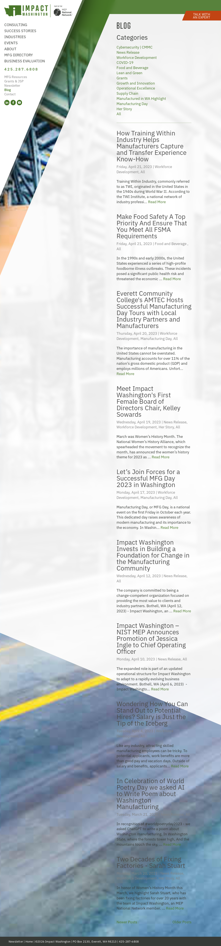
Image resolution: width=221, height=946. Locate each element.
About (10, 48)
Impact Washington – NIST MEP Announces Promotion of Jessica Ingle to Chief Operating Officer (151, 637)
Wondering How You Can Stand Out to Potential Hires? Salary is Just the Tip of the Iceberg (152, 713)
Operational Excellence (136, 88)
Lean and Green (129, 72)
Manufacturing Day (132, 103)
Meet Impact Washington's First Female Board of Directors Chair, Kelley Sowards (148, 400)
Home (29, 941)
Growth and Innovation (136, 83)
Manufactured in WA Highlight (141, 98)
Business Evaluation (24, 60)
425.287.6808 (21, 69)
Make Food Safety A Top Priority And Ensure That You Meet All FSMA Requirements (152, 225)
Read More (157, 201)
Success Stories (20, 30)
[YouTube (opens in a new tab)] (19, 102)
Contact (10, 94)
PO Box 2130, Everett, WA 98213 (95, 941)
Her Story (124, 108)
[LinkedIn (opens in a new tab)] (6, 102)
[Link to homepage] (38, 11)
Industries (15, 36)
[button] (201, 15)
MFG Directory (18, 54)
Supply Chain (127, 93)
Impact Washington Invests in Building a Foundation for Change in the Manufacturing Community (153, 554)
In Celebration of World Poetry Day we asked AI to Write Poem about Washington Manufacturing (151, 793)
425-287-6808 (129, 941)
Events (11, 42)
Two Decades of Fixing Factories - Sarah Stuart (151, 862)
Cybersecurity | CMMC (135, 47)
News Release (128, 52)
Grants (122, 77)
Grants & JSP (14, 81)
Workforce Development (137, 57)
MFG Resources (15, 76)
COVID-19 (125, 62)
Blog (7, 89)
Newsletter (12, 85)
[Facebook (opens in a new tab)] (13, 102)
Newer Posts (127, 921)
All (119, 113)
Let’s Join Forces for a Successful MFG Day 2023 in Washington (148, 478)
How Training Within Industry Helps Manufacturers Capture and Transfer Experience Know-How (151, 145)
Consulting (15, 24)
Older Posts (181, 921)
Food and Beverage (132, 67)
